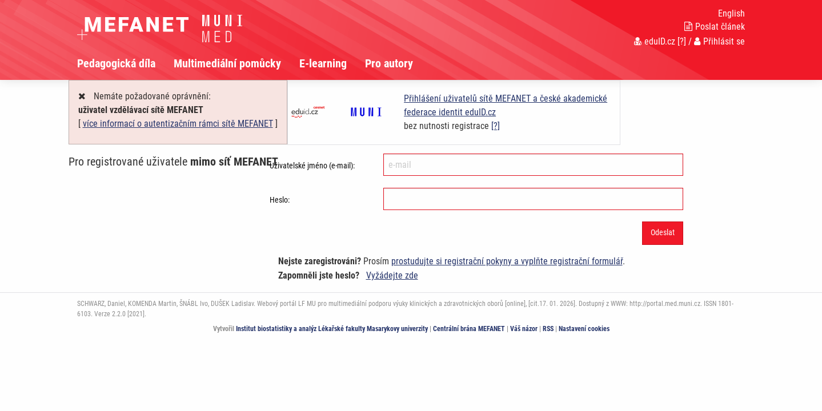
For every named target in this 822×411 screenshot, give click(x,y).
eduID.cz (654, 41)
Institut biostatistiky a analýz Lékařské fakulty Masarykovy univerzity (332, 329)
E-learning (323, 63)
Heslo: (280, 199)
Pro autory (389, 63)
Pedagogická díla (116, 63)
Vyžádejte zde (392, 275)
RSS (548, 329)
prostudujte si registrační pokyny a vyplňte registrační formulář (507, 261)
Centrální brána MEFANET (469, 329)
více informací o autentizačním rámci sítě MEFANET (178, 123)
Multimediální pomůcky (227, 63)
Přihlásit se (719, 41)
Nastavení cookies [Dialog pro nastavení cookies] (584, 329)
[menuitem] (125, 63)
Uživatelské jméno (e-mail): (312, 165)
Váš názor (524, 329)
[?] (681, 41)
